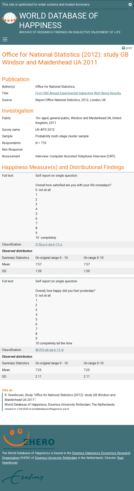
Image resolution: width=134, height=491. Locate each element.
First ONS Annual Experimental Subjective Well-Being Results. (78, 93)
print (127, 48)
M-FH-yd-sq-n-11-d (49, 350)
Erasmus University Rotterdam (56, 458)
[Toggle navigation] (5, 39)
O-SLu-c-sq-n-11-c (48, 244)
